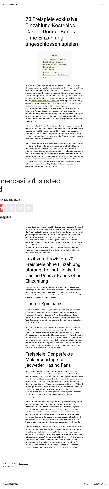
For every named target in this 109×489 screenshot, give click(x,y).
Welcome (103, 5)
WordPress (102, 484)
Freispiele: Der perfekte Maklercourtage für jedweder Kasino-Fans (55, 74)
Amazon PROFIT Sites (11, 5)
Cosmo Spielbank (48, 70)
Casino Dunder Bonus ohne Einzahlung (45, 101)
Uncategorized (23, 464)
